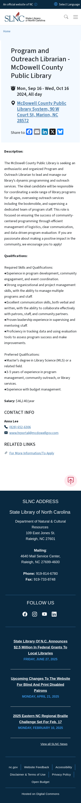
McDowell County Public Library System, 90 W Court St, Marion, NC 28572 (41, 112)
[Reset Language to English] (56, 4)
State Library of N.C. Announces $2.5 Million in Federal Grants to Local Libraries (40, 647)
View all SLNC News (53, 744)
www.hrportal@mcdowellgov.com (34, 433)
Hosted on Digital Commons (40, 793)
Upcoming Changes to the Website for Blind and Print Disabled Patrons (40, 685)
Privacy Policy (61, 774)
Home (6, 31)
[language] (69, 4)
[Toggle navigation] (75, 17)
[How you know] (35, 4)
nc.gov (13, 767)
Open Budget (40, 781)
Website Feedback (36, 767)
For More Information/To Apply (31, 453)
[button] (63, 17)
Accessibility (63, 767)
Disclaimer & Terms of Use (28, 774)
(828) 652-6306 (20, 427)
